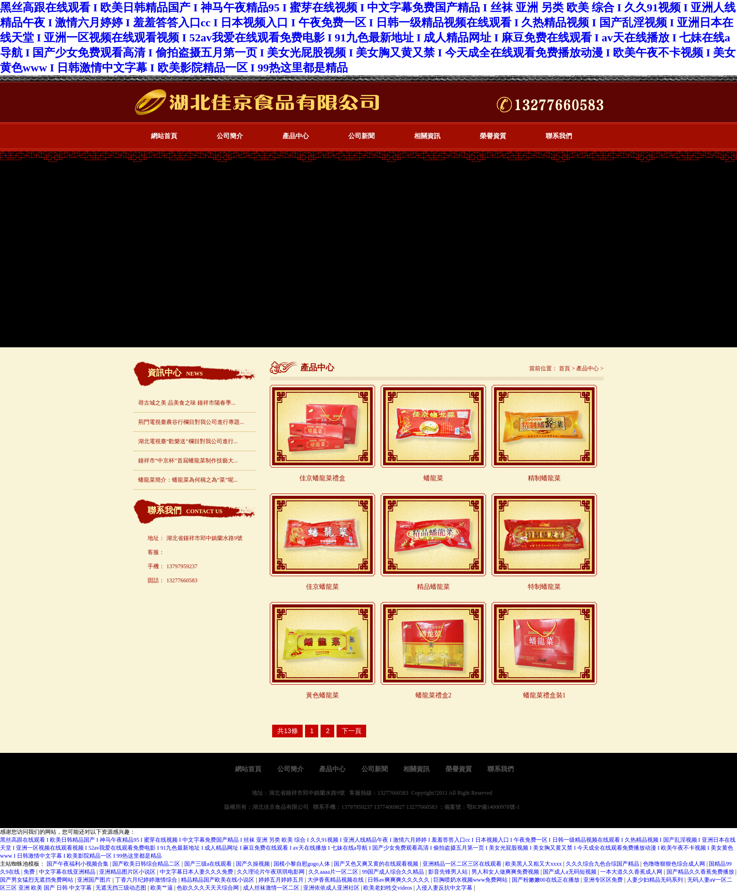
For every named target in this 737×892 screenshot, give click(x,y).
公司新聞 (361, 136)
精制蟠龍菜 (544, 478)
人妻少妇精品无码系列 (655, 879)
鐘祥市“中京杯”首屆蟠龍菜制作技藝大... (188, 460)
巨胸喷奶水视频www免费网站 (471, 879)
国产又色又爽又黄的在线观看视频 (377, 864)
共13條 (287, 731)
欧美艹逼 (162, 887)
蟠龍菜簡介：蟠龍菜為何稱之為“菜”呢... (188, 480)
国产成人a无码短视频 (570, 872)
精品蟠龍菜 (433, 586)
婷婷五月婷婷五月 (282, 879)
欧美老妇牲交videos (388, 887)
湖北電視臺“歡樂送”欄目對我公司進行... (188, 441)
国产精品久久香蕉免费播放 (701, 872)
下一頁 (351, 731)
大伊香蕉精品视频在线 (336, 879)
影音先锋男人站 (448, 872)
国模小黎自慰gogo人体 (302, 864)
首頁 (564, 368)
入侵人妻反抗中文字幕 (445, 887)
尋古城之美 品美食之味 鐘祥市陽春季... (186, 402)
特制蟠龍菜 (544, 586)
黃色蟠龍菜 (322, 695)
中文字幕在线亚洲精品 (68, 872)
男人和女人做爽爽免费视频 (506, 872)
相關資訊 (427, 136)
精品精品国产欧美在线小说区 (218, 879)
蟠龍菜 (433, 478)
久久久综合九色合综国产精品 (603, 864)
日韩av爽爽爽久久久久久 (399, 879)
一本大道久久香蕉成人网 (632, 872)
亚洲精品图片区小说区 (128, 872)
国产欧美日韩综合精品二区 (146, 864)
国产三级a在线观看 (208, 864)
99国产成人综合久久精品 (393, 872)
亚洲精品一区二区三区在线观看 (463, 864)
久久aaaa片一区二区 (333, 872)
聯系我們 (559, 136)
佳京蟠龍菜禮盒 (322, 478)
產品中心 (295, 136)
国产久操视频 (253, 864)
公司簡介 (230, 136)
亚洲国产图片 (94, 879)
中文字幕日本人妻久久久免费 (197, 872)
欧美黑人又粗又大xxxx (534, 864)
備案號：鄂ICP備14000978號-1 (482, 807)
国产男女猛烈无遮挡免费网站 (37, 879)
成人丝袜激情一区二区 (272, 887)
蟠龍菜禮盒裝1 (544, 695)
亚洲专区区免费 (603, 879)
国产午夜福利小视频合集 (78, 864)
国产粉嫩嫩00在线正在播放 (546, 879)
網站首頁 (164, 136)
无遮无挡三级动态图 (121, 887)
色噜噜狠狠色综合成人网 (674, 864)
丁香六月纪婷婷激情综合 (147, 879)
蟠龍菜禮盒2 (434, 695)
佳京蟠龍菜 (322, 586)
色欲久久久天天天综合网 (208, 887)
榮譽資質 (493, 136)
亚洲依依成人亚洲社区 (332, 887)
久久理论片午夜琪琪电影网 (271, 872)
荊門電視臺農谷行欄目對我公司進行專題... (191, 422)
